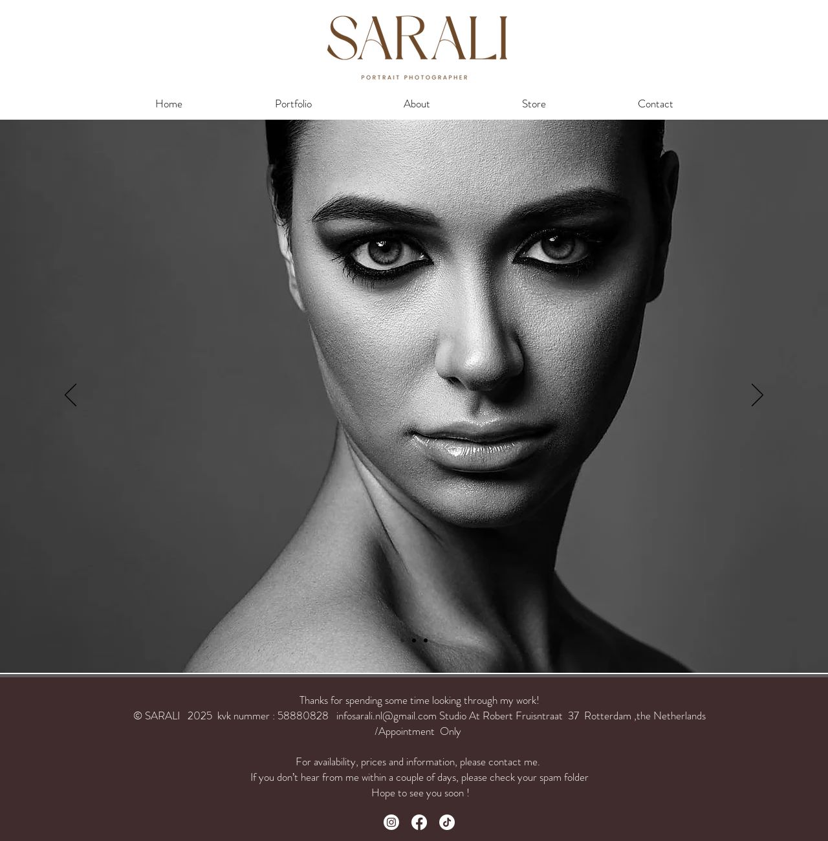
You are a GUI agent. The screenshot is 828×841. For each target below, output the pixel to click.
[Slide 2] (426, 640)
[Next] (757, 396)
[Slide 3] (402, 640)
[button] (293, 104)
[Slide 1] (414, 640)
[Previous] (70, 396)
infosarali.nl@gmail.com (386, 715)
